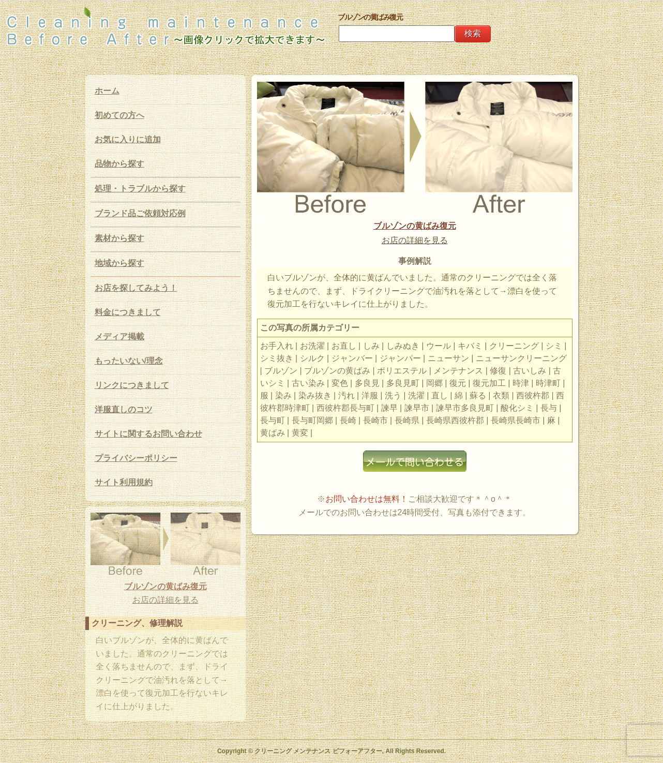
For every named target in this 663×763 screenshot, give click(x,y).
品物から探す (119, 163)
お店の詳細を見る (415, 240)
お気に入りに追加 (128, 139)
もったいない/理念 (129, 360)
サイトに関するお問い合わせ (148, 433)
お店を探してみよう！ (136, 287)
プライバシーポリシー (136, 458)
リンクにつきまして (132, 385)
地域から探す (119, 263)
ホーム (107, 90)
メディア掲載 (119, 336)
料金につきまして (128, 312)
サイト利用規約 (124, 482)
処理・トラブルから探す (140, 188)
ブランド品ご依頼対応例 (140, 213)
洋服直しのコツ (124, 409)
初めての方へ (119, 115)
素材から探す (119, 238)
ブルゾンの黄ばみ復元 (414, 225)
